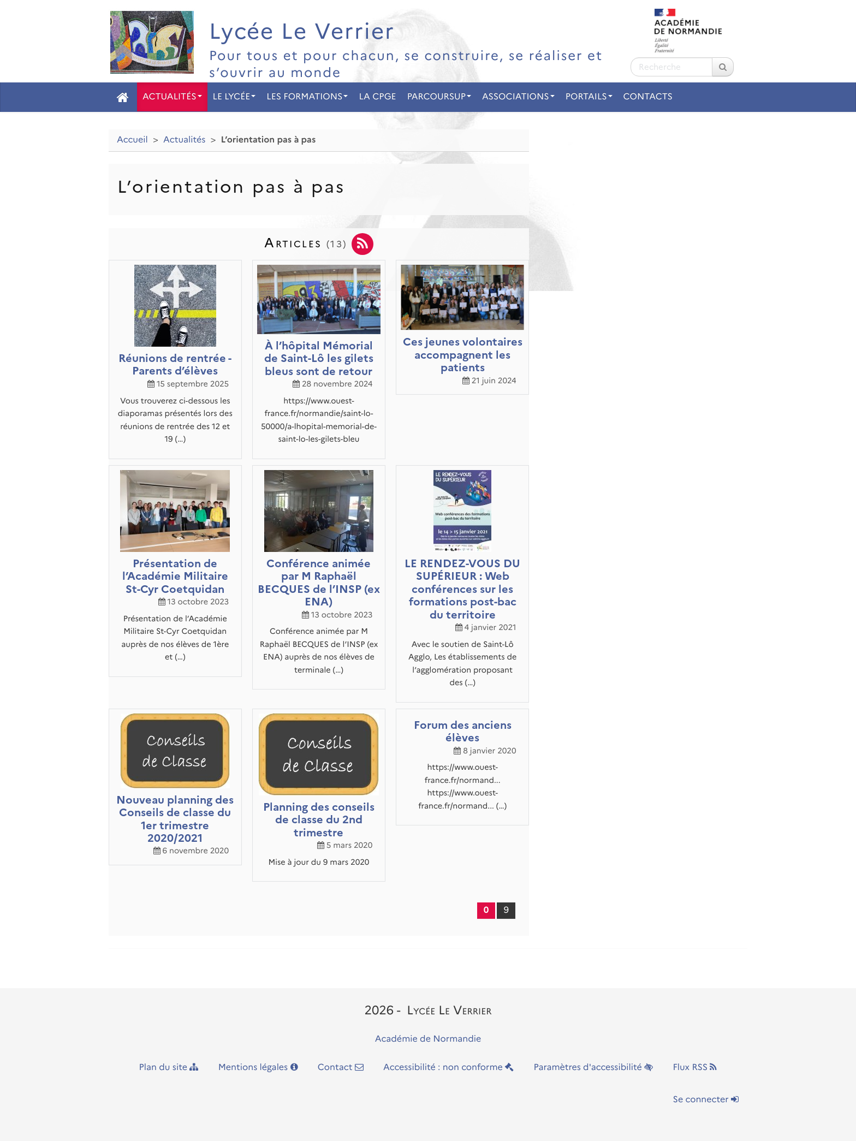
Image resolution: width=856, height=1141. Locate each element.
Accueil (132, 140)
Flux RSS (695, 1067)
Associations (518, 97)
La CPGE (377, 97)
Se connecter (706, 1100)
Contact (341, 1067)
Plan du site (169, 1067)
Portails (589, 97)
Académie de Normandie (428, 1039)
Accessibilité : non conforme (448, 1067)
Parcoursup (439, 97)
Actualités (172, 97)
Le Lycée (234, 97)
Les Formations (307, 97)
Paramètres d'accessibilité (593, 1067)
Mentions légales (258, 1067)
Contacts (648, 97)
